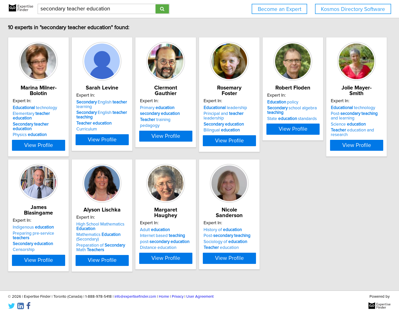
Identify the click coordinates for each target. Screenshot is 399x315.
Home (164, 296)
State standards (343, 124)
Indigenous (110, 227)
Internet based (265, 235)
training (181, 119)
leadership (264, 108)
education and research (44, 252)
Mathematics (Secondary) (188, 242)
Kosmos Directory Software (353, 9)
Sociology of (340, 241)
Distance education (261, 247)
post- (267, 241)
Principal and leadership (273, 113)
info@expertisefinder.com (135, 296)
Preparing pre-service (119, 233)
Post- (342, 235)
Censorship (101, 245)
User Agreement (199, 296)
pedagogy (176, 125)
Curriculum (100, 134)
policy (334, 108)
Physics (30, 125)
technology (35, 108)
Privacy (177, 296)
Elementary (41, 113)
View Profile (45, 145)
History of (338, 230)
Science (30, 246)
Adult (257, 230)
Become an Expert (279, 9)
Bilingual (261, 125)
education (336, 247)
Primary (183, 108)
